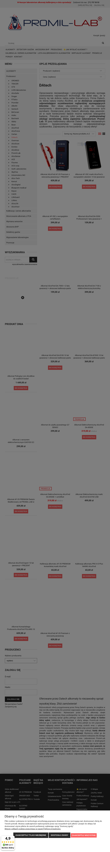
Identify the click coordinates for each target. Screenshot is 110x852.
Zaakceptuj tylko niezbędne (30, 835)
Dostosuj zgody (59, 835)
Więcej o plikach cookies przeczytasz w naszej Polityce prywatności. (33, 829)
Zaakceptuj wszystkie (84, 835)
